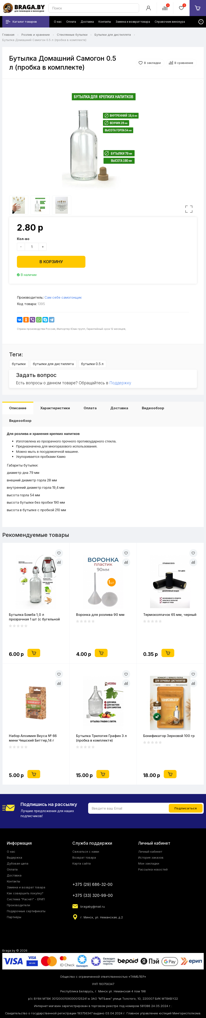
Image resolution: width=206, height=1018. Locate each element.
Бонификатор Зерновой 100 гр (169, 736)
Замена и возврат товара (26, 887)
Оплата (90, 408)
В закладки (152, 63)
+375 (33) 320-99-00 (92, 895)
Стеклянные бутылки (72, 34)
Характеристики (55, 408)
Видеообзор (153, 408)
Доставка (119, 408)
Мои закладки (148, 863)
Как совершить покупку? (25, 893)
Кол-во (23, 239)
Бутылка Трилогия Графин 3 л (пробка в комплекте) (101, 738)
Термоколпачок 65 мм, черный (169, 614)
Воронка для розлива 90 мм (100, 614)
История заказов (151, 857)
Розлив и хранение (35, 34)
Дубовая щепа (17, 863)
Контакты (13, 881)
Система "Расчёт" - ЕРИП (26, 899)
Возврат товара (84, 857)
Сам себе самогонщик (63, 297)
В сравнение (183, 63)
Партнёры (14, 917)
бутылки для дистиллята (53, 364)
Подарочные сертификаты (26, 911)
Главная (8, 34)
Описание (17, 408)
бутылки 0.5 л (92, 364)
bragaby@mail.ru (92, 906)
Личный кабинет (150, 851)
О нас (11, 851)
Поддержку (120, 383)
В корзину (51, 261)
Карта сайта (81, 863)
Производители (18, 905)
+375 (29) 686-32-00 (92, 884)
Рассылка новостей (153, 869)
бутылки (19, 364)
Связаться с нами (85, 851)
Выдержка (14, 857)
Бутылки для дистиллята (113, 34)
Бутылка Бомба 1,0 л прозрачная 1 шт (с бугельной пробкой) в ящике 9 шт (34, 617)
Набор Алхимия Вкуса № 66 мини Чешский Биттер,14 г (33, 738)
